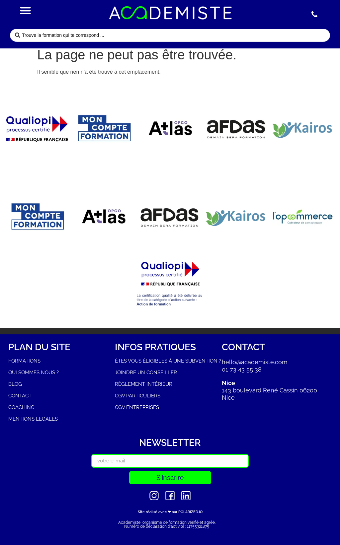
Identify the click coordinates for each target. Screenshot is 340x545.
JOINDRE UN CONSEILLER (146, 372)
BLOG (15, 384)
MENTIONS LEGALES (33, 419)
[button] (26, 10)
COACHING (21, 407)
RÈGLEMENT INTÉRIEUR (143, 384)
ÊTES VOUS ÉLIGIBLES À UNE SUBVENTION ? (168, 361)
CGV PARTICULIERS (137, 396)
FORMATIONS (24, 361)
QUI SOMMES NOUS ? (33, 372)
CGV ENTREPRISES (137, 407)
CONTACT (20, 396)
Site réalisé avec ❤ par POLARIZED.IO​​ (170, 512)
